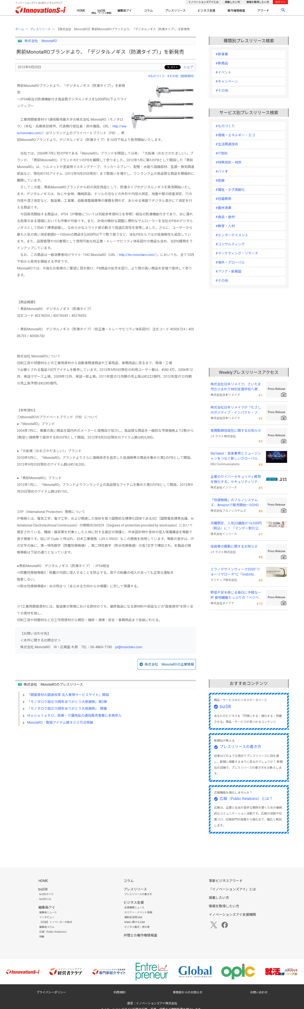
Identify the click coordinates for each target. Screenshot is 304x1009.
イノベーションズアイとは (203, 2)
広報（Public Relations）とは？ (246, 798)
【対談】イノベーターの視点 (55, 922)
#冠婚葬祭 (223, 199)
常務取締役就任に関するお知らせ (235, 431)
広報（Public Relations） (53, 931)
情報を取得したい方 (257, 2)
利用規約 (119, 992)
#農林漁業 (223, 208)
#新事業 (222, 54)
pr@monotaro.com (128, 647)
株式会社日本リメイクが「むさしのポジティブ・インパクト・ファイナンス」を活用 (235, 410)
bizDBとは (45, 899)
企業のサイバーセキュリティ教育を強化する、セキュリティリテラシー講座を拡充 (235, 479)
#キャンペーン (227, 81)
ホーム (19, 29)
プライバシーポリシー (51, 992)
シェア (188, 67)
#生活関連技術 (227, 144)
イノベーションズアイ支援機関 (232, 915)
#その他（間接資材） (181, 76)
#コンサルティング (230, 244)
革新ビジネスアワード (226, 881)
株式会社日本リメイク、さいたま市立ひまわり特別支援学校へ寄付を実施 (235, 387)
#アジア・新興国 (228, 271)
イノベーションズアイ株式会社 (156, 1003)
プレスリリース (175, 10)
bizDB (101, 10)
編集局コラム (46, 927)
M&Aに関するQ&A (134, 922)
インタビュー (46, 917)
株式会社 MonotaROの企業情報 (169, 664)
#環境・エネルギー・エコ (235, 135)
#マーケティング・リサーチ (237, 253)
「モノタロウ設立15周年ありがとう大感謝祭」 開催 (67, 709)
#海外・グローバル (230, 262)
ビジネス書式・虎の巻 (137, 927)
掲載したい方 (232, 2)
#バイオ (222, 172)
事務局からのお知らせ (187, 992)
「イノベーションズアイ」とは (232, 889)
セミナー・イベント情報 (138, 912)
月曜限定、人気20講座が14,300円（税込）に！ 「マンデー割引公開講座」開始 (236, 526)
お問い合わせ (259, 992)
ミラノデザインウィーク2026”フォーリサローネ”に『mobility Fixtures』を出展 (235, 572)
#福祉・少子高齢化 (230, 190)
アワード (263, 10)
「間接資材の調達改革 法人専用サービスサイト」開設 (68, 695)
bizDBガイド (46, 894)
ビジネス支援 (206, 10)
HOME (81, 10)
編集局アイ (124, 10)
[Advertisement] (105, 766)
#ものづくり (156, 76)
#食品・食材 (225, 217)
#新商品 (222, 63)
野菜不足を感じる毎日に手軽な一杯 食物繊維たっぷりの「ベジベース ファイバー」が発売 (236, 595)
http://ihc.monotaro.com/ (137, 255)
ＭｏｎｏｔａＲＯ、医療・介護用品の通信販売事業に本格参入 (74, 716)
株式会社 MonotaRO (40, 41)
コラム (148, 10)
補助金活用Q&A (133, 917)
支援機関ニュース (134, 907)
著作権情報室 (236, 10)
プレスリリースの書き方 (240, 746)
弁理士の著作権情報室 (140, 935)
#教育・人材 (225, 226)
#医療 (220, 181)
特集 (41, 936)
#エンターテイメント (232, 235)
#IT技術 (222, 153)
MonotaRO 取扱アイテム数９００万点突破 (60, 723)
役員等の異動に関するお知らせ (234, 546)
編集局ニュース (48, 912)
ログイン (280, 2)
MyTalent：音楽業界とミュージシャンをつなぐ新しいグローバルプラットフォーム (235, 456)
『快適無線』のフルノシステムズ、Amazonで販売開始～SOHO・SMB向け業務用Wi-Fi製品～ (236, 503)
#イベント (223, 72)
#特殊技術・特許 (229, 162)
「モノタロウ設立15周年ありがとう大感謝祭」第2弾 (67, 702)
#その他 (222, 91)
